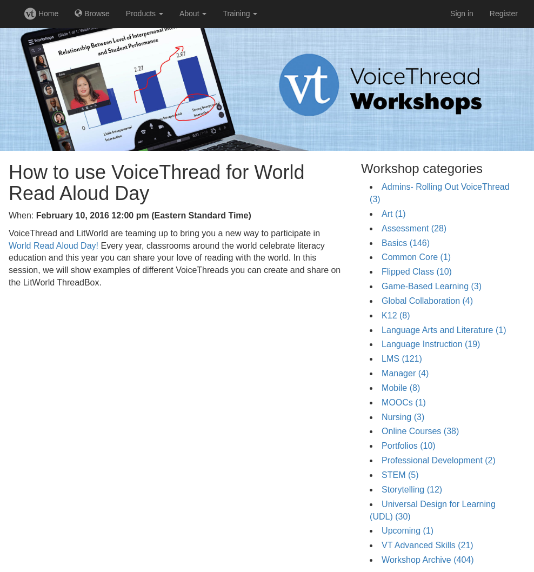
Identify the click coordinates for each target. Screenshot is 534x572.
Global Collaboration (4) (427, 300)
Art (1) (393, 213)
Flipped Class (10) (417, 271)
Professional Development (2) (439, 460)
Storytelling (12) (412, 489)
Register (504, 13)
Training (240, 13)
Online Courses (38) (420, 431)
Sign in (461, 13)
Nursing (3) (403, 417)
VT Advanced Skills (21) (427, 545)
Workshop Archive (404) (427, 559)
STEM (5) (400, 475)
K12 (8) (396, 315)
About (192, 13)
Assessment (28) (414, 228)
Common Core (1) (416, 257)
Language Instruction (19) (431, 344)
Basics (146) (406, 243)
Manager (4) (405, 373)
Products (144, 13)
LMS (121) (402, 358)
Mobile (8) (401, 388)
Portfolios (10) (409, 445)
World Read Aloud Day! (53, 245)
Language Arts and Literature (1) (444, 330)
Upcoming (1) (407, 530)
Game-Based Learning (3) (432, 286)
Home (41, 13)
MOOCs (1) (404, 402)
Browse (92, 13)
